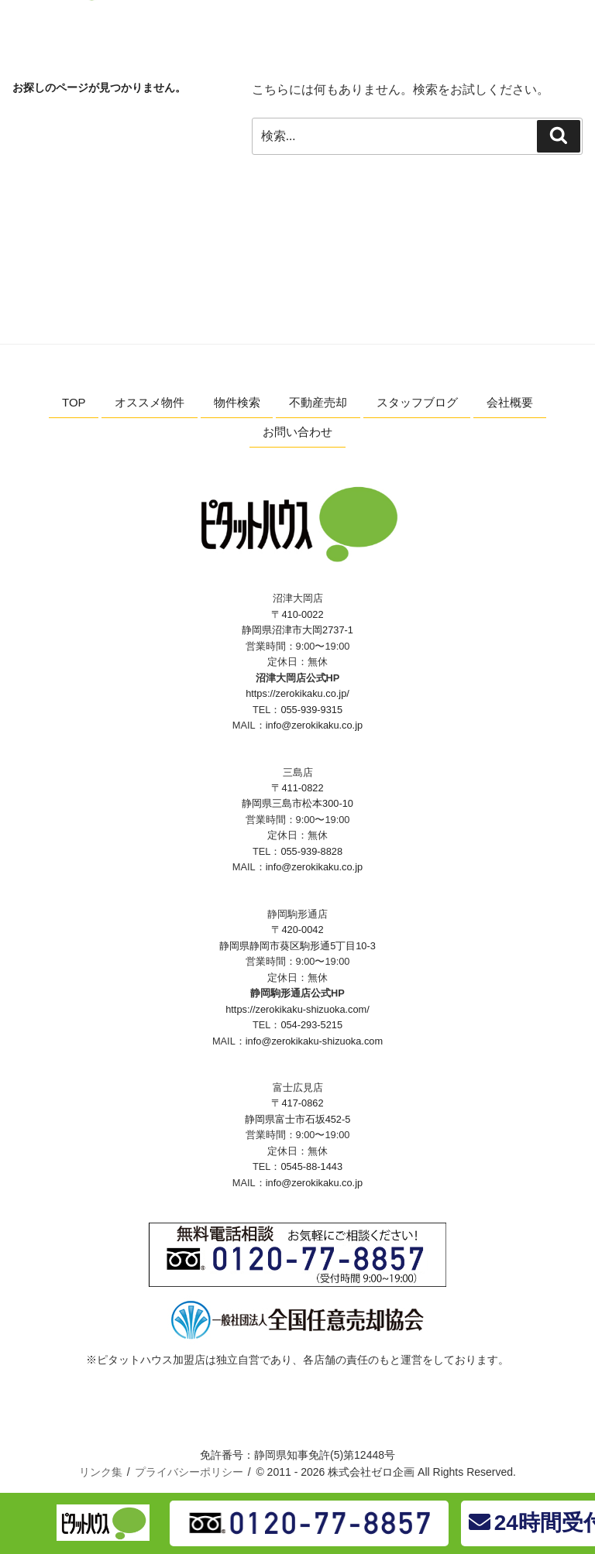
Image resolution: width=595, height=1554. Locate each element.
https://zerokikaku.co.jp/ (297, 693)
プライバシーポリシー (189, 1472)
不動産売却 (318, 402)
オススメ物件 (149, 402)
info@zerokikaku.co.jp (314, 725)
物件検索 (237, 402)
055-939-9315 (311, 709)
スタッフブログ (417, 402)
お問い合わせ (297, 431)
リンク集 (100, 1472)
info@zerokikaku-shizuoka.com (314, 1041)
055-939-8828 (311, 851)
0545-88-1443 (311, 1166)
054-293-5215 (311, 1025)
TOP (74, 402)
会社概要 (510, 402)
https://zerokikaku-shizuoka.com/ (297, 1009)
